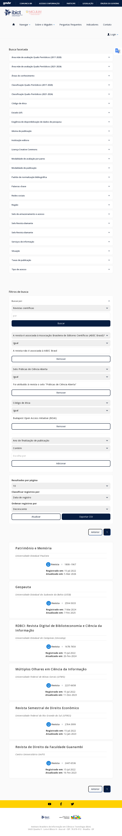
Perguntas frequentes (70, 24)
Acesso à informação (49, 3)
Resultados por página (24, 480)
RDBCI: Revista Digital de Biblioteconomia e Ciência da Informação (58, 628)
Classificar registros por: (26, 491)
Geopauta (23, 587)
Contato (107, 24)
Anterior (95, 532)
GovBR (7, 3)
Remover (61, 358)
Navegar (24, 24)
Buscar (61, 323)
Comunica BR (26, 3)
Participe (71, 3)
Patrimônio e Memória (33, 548)
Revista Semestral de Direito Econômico (47, 708)
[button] (61, 57)
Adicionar (61, 463)
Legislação (88, 3)
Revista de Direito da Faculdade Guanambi (49, 747)
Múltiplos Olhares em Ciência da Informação (51, 669)
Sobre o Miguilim (45, 24)
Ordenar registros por (24, 503)
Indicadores (92, 24)
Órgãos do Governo (109, 3)
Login (112, 34)
